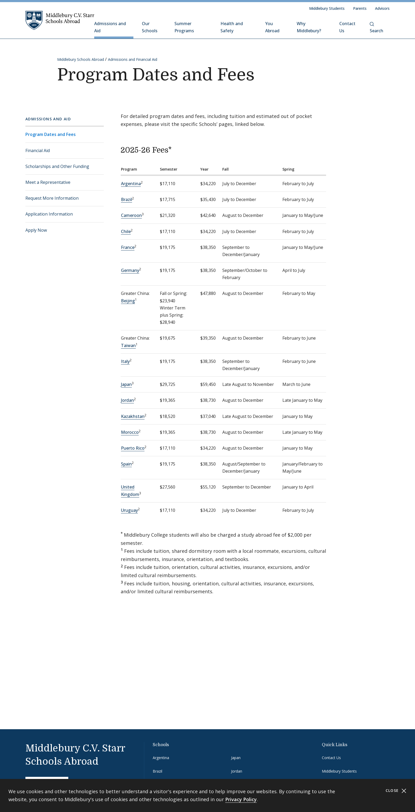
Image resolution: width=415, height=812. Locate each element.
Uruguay (129, 510)
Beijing (128, 301)
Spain (126, 464)
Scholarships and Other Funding (57, 166)
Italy (125, 361)
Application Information (49, 214)
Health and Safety (231, 27)
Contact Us (347, 27)
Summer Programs (184, 27)
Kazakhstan (133, 416)
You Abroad (272, 27)
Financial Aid (37, 150)
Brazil (126, 199)
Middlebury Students (327, 8)
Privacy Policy (241, 799)
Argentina (131, 183)
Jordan (127, 400)
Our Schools (149, 27)
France (127, 247)
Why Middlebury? (309, 27)
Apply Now (36, 230)
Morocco (130, 432)
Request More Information (52, 198)
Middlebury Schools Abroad (80, 59)
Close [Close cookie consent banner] (396, 790)
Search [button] (376, 28)
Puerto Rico (133, 448)
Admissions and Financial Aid (132, 59)
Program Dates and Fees (50, 134)
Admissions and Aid (110, 27)
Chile (126, 231)
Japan (126, 384)
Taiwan (128, 345)
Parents (360, 8)
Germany (130, 270)
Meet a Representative (47, 182)
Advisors (382, 8)
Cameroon (131, 215)
